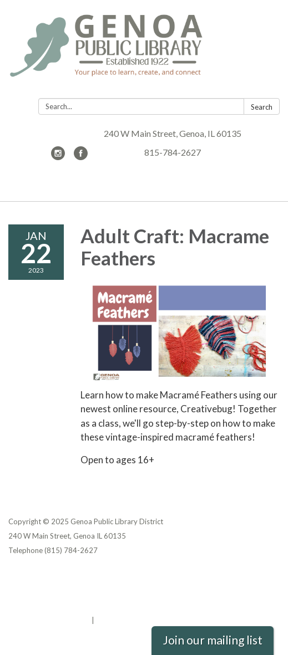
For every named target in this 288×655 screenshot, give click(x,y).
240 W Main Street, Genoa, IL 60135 (172, 133)
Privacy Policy (32, 576)
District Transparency (47, 591)
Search (261, 107)
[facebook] (81, 156)
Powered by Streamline (49, 620)
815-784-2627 (172, 152)
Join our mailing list (212, 640)
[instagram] (58, 156)
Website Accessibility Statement (66, 605)
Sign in (108, 620)
